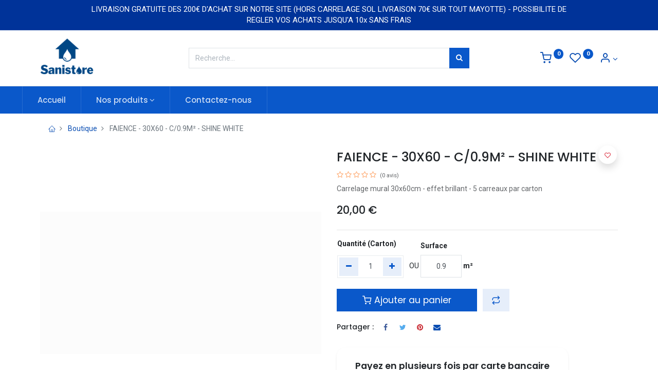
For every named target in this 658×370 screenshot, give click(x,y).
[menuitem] (70, 100)
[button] (496, 300)
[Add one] (392, 266)
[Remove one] (348, 266)
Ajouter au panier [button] (406, 300)
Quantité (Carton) (366, 243)
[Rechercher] (459, 58)
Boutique (82, 128)
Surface (434, 246)
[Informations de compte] (608, 59)
